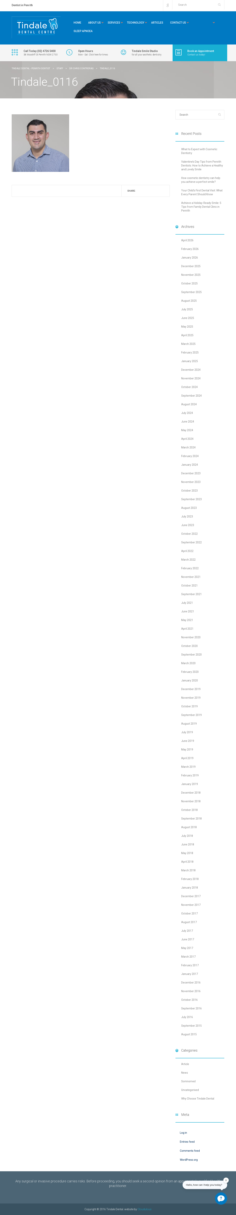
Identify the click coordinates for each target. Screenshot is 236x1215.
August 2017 (189, 922)
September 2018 (191, 818)
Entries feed (187, 1141)
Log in (183, 1132)
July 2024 (187, 412)
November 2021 (191, 576)
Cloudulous (145, 1209)
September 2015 (191, 1025)
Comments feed (190, 1150)
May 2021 (187, 620)
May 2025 (187, 326)
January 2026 (189, 257)
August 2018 (189, 827)
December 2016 (191, 982)
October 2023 (189, 490)
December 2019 (191, 689)
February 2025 (190, 352)
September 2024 (191, 395)
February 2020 (190, 671)
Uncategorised (190, 1089)
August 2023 (189, 507)
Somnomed (188, 1081)
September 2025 (191, 292)
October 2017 (189, 913)
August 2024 (189, 404)
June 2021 (187, 611)
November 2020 (191, 637)
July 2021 (187, 602)
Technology (135, 22)
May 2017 (187, 948)
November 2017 (191, 904)
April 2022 (187, 551)
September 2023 (191, 499)
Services (114, 22)
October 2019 (189, 706)
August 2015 (189, 1034)
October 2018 (189, 809)
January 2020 (189, 680)
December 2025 (191, 266)
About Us (94, 22)
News (184, 1072)
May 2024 (187, 430)
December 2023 (191, 473)
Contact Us (178, 22)
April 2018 (187, 861)
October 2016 (189, 999)
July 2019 (187, 732)
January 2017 (189, 973)
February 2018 (190, 879)
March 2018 (188, 870)
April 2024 (187, 438)
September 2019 (191, 715)
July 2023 (187, 516)
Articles (157, 22)
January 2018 (189, 887)
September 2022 (191, 542)
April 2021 (187, 628)
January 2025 (189, 361)
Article (185, 1064)
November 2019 (191, 697)
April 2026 (187, 240)
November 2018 (191, 801)
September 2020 (191, 654)
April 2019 (187, 758)
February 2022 (190, 568)
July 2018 (187, 835)
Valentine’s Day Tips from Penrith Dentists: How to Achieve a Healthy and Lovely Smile (202, 165)
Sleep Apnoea (83, 31)
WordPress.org (189, 1159)
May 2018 (187, 853)
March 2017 (188, 956)
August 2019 (189, 723)
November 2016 (191, 991)
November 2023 (191, 482)
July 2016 (187, 1017)
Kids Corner (202, 22)
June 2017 (187, 939)
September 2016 (191, 1008)
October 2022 (189, 533)
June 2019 (187, 740)
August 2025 (189, 300)
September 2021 (191, 594)
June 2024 (187, 421)
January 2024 (189, 464)
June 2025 (187, 318)
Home (77, 22)
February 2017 (190, 965)
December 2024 (191, 369)
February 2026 (190, 248)
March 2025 (188, 343)
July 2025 (187, 309)
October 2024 (189, 387)
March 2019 (188, 766)
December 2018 (191, 792)
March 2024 (188, 447)
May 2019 (187, 749)
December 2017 (191, 896)
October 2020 (189, 645)
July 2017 (187, 930)
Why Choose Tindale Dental (197, 1098)
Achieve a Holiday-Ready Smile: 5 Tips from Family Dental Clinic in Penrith (201, 206)
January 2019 (189, 784)
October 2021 (189, 585)
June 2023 (187, 525)
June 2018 (187, 844)
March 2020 (188, 663)
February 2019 (190, 775)
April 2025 (187, 335)
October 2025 (189, 283)
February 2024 (190, 456)
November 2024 (191, 378)
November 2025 (191, 274)
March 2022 (188, 559)
